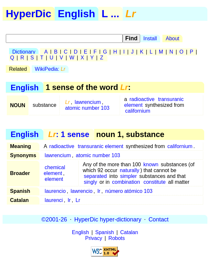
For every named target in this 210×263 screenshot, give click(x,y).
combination (126, 182)
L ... (110, 13)
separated (95, 176)
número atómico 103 (128, 191)
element (54, 179)
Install (150, 38)
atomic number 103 (87, 108)
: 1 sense (68, 134)
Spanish (104, 232)
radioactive (141, 99)
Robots (116, 238)
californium (137, 111)
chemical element (54, 170)
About (172, 38)
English (76, 13)
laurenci (54, 200)
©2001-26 (54, 219)
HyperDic (28, 13)
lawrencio (82, 191)
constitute (154, 182)
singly (90, 182)
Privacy (93, 238)
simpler (128, 176)
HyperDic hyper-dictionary (107, 219)
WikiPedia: (50, 69)
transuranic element (101, 146)
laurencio (55, 191)
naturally (129, 170)
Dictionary (23, 52)
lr (98, 191)
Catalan (129, 232)
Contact (159, 219)
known (150, 164)
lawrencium (88, 102)
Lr (78, 200)
